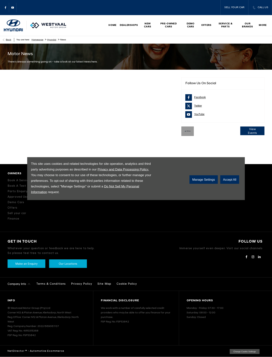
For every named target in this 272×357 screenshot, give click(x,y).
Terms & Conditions (51, 284)
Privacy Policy (81, 284)
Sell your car (17, 213)
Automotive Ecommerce (47, 351)
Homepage (37, 40)
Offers (12, 208)
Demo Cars (16, 202)
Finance (13, 218)
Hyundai (51, 40)
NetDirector (16, 351)
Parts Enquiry (18, 191)
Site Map (104, 284)
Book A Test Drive (21, 186)
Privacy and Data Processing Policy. (123, 169)
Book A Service (19, 180)
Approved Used (19, 197)
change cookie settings (245, 351)
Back (8, 40)
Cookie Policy (127, 284)
